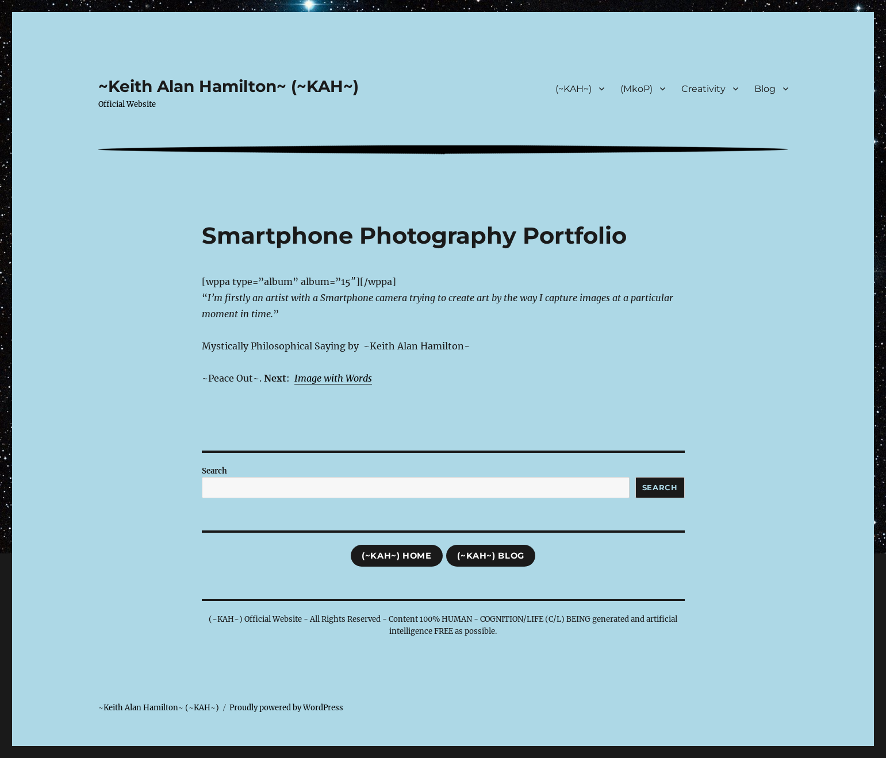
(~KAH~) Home (396, 556)
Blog (765, 88)
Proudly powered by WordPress (286, 708)
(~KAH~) (573, 88)
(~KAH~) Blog (490, 556)
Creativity (703, 88)
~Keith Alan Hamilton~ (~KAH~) (228, 86)
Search (214, 471)
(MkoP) (636, 88)
